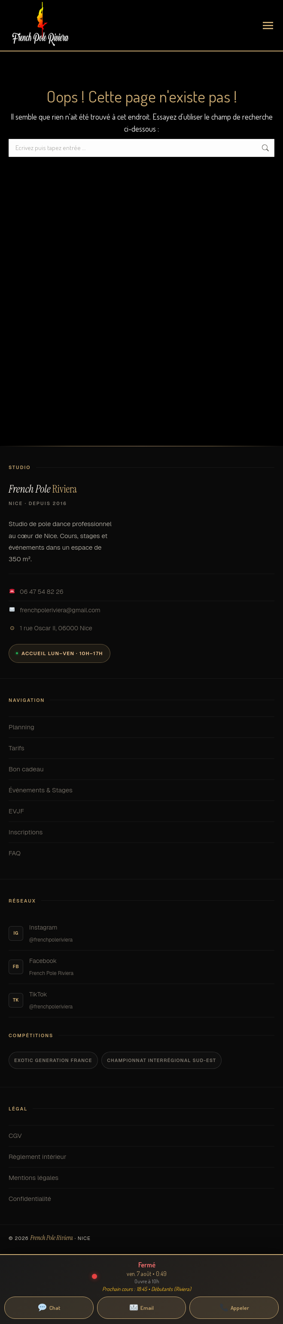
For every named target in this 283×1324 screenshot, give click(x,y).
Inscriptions (141, 832)
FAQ (141, 853)
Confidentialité (141, 1199)
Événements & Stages (141, 790)
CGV (141, 1136)
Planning (141, 727)
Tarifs (141, 748)
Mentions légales (141, 1178)
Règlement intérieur (141, 1157)
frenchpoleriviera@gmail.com (54, 610)
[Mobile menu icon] (268, 25)
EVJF (141, 811)
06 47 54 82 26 (36, 592)
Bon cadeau (141, 769)
